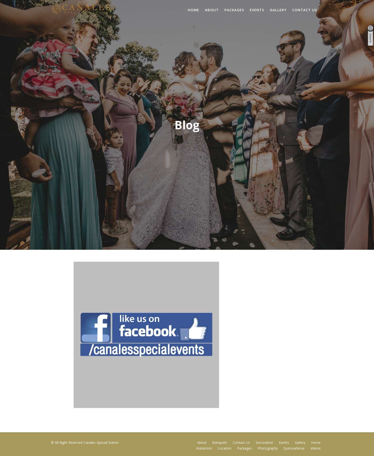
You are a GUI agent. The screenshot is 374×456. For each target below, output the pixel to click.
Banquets (219, 442)
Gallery (278, 9)
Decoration (264, 442)
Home (193, 9)
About (212, 9)
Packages (234, 9)
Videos (315, 448)
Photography (268, 448)
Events (257, 9)
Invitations (204, 448)
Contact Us (304, 9)
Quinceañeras (294, 448)
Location (224, 448)
